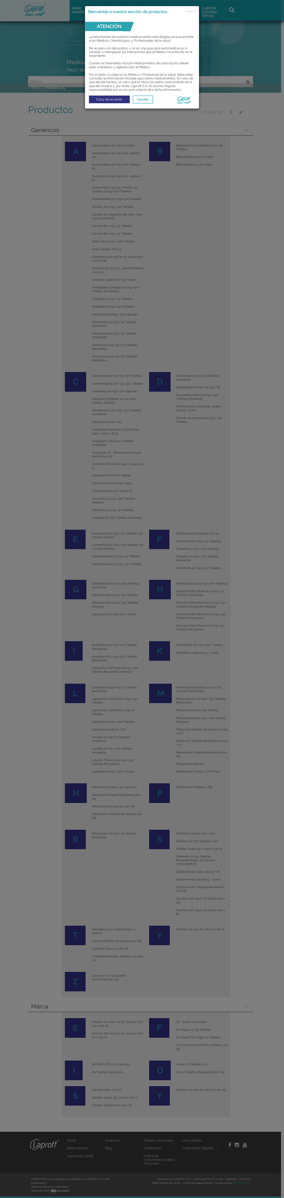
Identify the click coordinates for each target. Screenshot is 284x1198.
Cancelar (143, 99)
